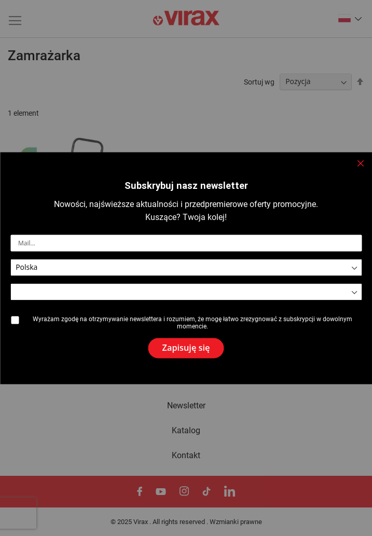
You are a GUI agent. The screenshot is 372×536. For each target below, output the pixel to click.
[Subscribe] (186, 348)
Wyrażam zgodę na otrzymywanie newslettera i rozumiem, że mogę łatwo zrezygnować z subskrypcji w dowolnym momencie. (192, 323)
